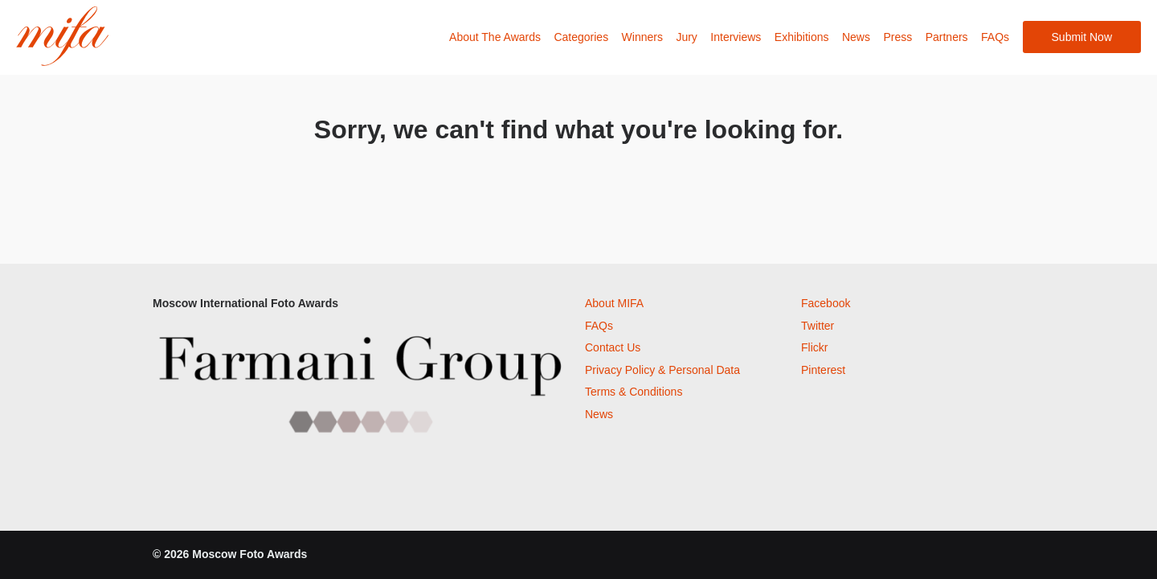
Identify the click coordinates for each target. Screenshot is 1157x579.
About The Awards (495, 37)
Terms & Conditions (633, 391)
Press (897, 37)
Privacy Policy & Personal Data (662, 369)
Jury (686, 37)
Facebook (825, 303)
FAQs (995, 37)
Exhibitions (802, 37)
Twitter (817, 325)
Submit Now (1082, 37)
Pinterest (823, 369)
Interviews (735, 37)
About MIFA (614, 303)
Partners (947, 37)
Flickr (814, 347)
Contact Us (612, 347)
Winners (642, 37)
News (856, 37)
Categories (581, 37)
